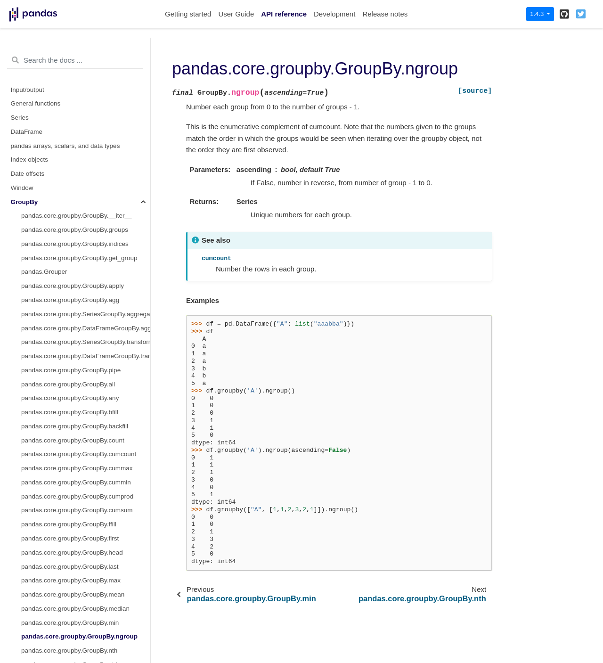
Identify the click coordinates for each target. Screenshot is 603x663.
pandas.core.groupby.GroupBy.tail (69, 288)
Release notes (384, 14)
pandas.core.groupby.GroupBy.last (70, 50)
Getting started (188, 14)
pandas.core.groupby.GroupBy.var (69, 274)
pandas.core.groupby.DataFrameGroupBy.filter (85, 527)
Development (334, 14)
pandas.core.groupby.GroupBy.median (75, 92)
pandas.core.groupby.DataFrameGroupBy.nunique (85, 596)
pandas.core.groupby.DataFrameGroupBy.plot (85, 639)
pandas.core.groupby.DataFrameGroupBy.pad (85, 610)
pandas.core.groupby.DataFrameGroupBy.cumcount (85, 400)
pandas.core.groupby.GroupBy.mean (72, 78)
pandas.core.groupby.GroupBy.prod (71, 176)
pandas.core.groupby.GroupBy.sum (71, 260)
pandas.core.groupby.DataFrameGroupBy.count (85, 372)
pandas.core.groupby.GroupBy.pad (70, 162)
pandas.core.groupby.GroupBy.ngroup (79, 119)
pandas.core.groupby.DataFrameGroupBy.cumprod (85, 442)
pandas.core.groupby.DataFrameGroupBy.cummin (85, 428)
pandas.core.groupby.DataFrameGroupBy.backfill (85, 330)
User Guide (236, 14)
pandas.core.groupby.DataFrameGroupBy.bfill (85, 344)
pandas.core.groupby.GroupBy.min (70, 106)
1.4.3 (538, 13)
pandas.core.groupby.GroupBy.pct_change (81, 204)
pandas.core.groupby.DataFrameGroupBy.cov (85, 386)
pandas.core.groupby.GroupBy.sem (71, 232)
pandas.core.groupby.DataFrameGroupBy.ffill (84, 498)
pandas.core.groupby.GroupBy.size (70, 218)
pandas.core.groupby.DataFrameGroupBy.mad (85, 583)
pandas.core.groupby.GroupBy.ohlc (70, 148)
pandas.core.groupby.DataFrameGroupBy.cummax (85, 414)
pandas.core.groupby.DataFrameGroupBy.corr (85, 358)
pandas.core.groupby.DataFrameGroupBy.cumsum (85, 456)
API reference (284, 14)
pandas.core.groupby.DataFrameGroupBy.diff (85, 484)
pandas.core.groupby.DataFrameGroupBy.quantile (85, 652)
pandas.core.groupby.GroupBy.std (69, 246)
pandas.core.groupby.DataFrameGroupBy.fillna (85, 512)
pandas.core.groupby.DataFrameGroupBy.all (84, 302)
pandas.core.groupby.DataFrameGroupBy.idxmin (85, 569)
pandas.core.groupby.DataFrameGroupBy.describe (85, 471)
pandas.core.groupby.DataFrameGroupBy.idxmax (85, 554)
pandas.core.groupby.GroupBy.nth (69, 134)
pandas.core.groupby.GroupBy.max (71, 63)
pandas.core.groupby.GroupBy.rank (71, 190)
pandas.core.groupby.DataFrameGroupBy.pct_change (85, 625)
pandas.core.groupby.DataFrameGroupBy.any (85, 316)
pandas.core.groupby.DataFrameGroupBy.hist (85, 540)
